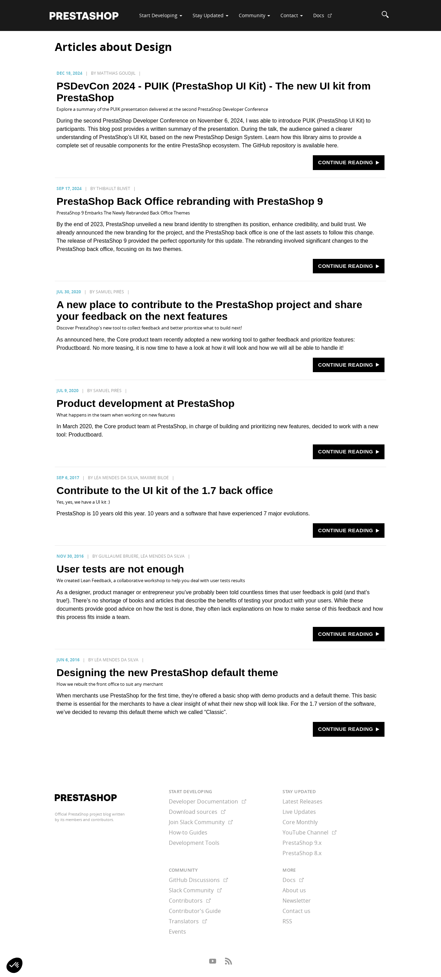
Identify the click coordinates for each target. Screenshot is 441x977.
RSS (287, 921)
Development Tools (194, 843)
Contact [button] (291, 15)
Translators (188, 921)
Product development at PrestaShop (146, 403)
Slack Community (195, 890)
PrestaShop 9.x (302, 843)
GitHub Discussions (198, 880)
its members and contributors (86, 819)
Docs (325, 18)
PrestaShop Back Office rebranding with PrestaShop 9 (190, 201)
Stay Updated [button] (210, 15)
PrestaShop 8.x (302, 853)
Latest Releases (302, 801)
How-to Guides (188, 832)
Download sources (197, 812)
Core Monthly (300, 822)
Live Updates (299, 812)
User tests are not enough (120, 569)
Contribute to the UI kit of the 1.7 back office (165, 490)
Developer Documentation (207, 801)
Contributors (190, 900)
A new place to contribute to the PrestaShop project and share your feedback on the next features (209, 310)
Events (177, 931)
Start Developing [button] (160, 15)
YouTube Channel (310, 832)
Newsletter (297, 900)
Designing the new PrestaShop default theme (167, 672)
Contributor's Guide (195, 911)
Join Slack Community (201, 822)
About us (294, 890)
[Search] (385, 15)
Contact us (296, 911)
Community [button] (254, 15)
